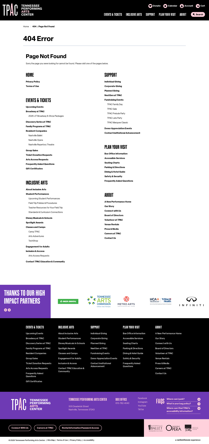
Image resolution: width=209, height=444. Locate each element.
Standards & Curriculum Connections (46, 212)
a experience (187, 440)
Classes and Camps (35, 227)
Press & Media (111, 229)
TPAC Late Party (114, 118)
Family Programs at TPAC (38, 127)
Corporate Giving (113, 86)
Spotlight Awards (34, 223)
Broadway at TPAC (35, 112)
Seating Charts (112, 163)
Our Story (109, 206)
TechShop (33, 241)
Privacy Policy (33, 82)
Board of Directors (113, 216)
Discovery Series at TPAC (38, 122)
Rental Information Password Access (80, 428)
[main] (104, 152)
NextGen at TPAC (113, 95)
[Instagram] (142, 402)
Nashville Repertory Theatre (41, 145)
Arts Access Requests (37, 160)
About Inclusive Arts (36, 190)
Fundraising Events (113, 100)
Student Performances (37, 194)
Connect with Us (112, 211)
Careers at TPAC (112, 234)
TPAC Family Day (115, 105)
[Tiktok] (141, 409)
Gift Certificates (34, 169)
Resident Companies (36, 131)
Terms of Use (32, 86)
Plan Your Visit (167, 14)
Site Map (51, 440)
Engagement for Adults (37, 247)
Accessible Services (114, 158)
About (183, 14)
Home (26, 27)
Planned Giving (111, 91)
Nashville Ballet (35, 136)
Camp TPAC (34, 232)
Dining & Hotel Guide (114, 172)
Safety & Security (113, 177)
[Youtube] (142, 406)
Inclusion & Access (35, 251)
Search (199, 15)
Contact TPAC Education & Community (45, 262)
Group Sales (32, 151)
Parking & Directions (114, 167)
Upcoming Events (34, 107)
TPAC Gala (112, 109)
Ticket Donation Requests (39, 155)
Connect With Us (19, 428)
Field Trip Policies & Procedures (43, 203)
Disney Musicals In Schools (39, 218)
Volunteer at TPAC (113, 220)
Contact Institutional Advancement (122, 133)
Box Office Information (115, 154)
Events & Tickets (113, 14)
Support (150, 14)
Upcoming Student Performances (44, 199)
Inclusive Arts (134, 14)
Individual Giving (112, 82)
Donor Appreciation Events (118, 129)
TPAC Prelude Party (116, 114)
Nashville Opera (36, 140)
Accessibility (88, 440)
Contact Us (110, 238)
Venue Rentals (111, 225)
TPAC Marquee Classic (117, 123)
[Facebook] (142, 398)
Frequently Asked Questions (40, 164)
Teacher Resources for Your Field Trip (46, 208)
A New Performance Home (117, 202)
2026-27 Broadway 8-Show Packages (46, 116)
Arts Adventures (36, 236)
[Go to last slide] (5, 309)
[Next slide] (9, 309)
